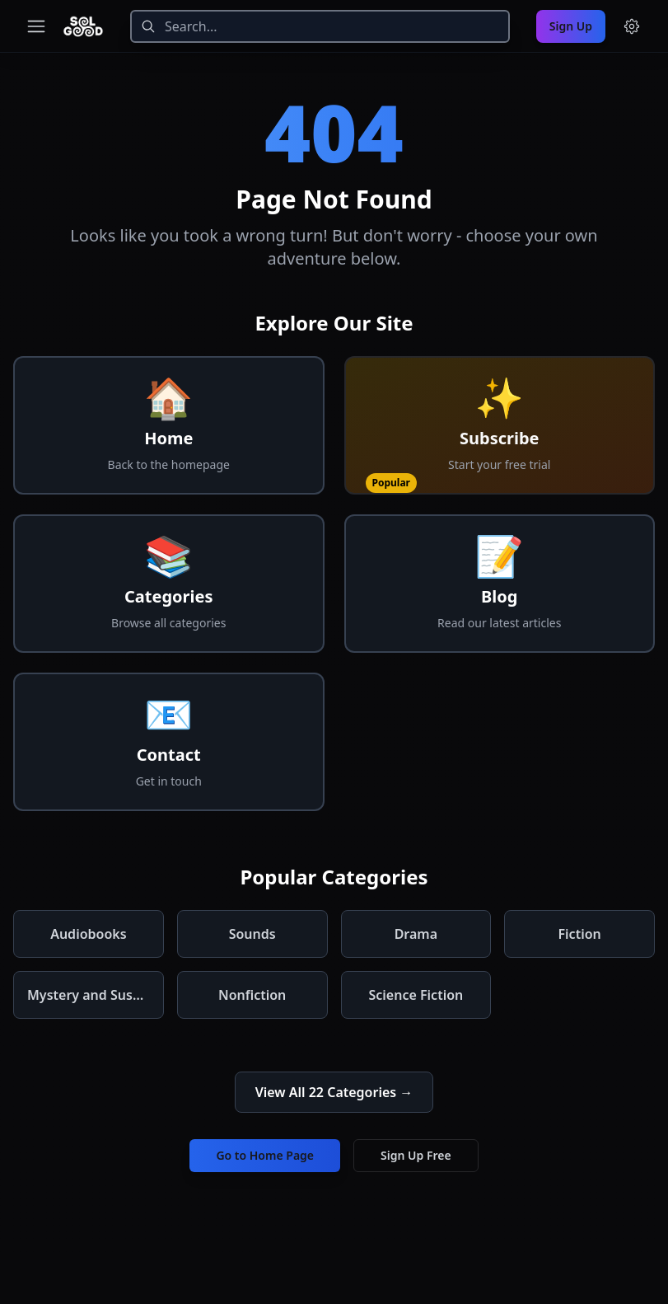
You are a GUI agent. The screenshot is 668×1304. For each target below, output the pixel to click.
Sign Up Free (416, 1155)
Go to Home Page (265, 1155)
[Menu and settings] (631, 26)
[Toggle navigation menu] (36, 26)
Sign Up (570, 26)
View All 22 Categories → (334, 1092)
